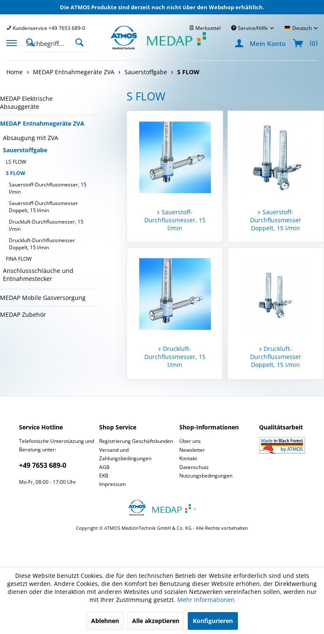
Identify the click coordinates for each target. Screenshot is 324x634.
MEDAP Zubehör (23, 314)
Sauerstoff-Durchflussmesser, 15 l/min (47, 188)
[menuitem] (45, 28)
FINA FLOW (19, 258)
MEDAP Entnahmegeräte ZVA (42, 123)
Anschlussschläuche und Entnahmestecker (38, 275)
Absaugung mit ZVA (30, 138)
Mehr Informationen (206, 600)
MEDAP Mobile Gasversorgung (43, 298)
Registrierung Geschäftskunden (136, 441)
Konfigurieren (213, 621)
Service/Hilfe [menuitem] (250, 28)
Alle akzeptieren (155, 621)
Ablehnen (105, 621)
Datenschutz (194, 467)
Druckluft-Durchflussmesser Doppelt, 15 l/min (42, 244)
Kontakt (188, 458)
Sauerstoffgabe (25, 150)
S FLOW (15, 173)
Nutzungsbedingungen (205, 475)
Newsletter (192, 449)
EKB (103, 475)
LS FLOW (16, 161)
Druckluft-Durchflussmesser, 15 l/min (46, 225)
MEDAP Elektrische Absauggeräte (26, 102)
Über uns (190, 441)
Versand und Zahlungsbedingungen (125, 454)
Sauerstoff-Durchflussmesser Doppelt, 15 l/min (43, 207)
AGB (104, 467)
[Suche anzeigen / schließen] (32, 42)
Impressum (112, 484)
